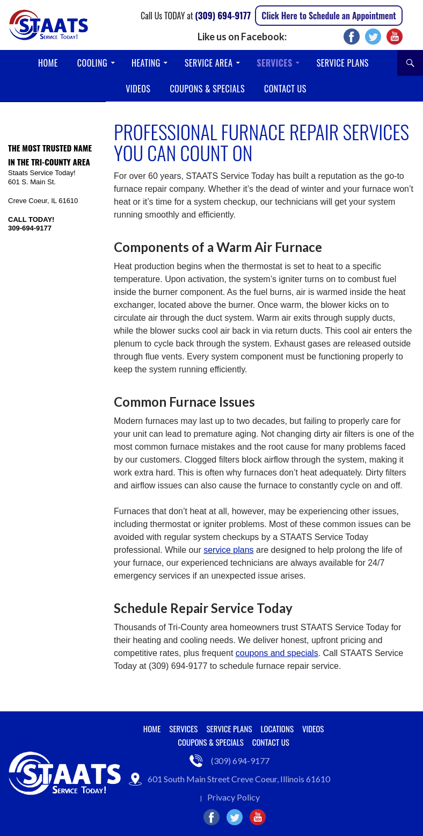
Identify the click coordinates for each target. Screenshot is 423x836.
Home (48, 62)
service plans (228, 549)
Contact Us (285, 88)
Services (274, 62)
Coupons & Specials (207, 88)
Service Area (208, 62)
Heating (146, 62)
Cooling (92, 62)
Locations (277, 728)
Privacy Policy (233, 797)
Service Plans (343, 62)
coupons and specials (277, 653)
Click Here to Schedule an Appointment (328, 15)
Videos (138, 88)
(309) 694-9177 (223, 15)
